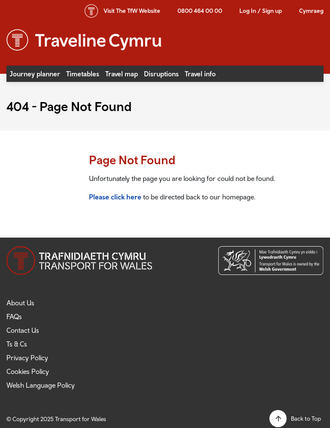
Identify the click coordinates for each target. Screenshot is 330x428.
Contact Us (22, 330)
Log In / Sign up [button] (260, 10)
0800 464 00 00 (199, 10)
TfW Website (132, 10)
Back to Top (306, 418)
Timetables (82, 74)
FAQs (14, 316)
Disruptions (161, 74)
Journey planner (34, 74)
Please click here (115, 197)
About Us (20, 303)
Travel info (200, 74)
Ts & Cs (16, 344)
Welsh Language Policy (40, 385)
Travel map (121, 74)
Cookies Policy (27, 371)
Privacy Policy (27, 358)
